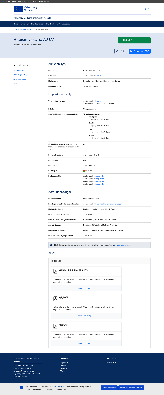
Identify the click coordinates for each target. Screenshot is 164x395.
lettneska (110, 204)
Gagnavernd (64, 363)
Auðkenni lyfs (19, 70)
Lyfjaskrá (30, 24)
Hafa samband (111, 363)
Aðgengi (62, 371)
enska (98, 76)
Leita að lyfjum (19, 24)
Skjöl (15, 83)
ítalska (103, 204)
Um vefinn (66, 24)
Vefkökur (63, 365)
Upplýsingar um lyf (20, 75)
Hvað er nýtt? (55, 24)
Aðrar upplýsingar (20, 79)
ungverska (100, 176)
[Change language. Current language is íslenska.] (146, 9)
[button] (120, 51)
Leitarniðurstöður (27, 30)
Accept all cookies (109, 388)
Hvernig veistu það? (41, 1)
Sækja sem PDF (139, 51)
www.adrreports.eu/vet (122, 245)
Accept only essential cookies (131, 388)
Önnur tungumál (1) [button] (86, 288)
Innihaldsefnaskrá (42, 24)
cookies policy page (59, 387)
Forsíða (16, 30)
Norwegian (118, 204)
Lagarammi (63, 368)
